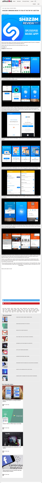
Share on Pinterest (6, 303)
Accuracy (36, 308)
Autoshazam (9, 310)
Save (29, 309)
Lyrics (29, 308)
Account (23, 310)
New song (37, 310)
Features (19, 309)
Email (37, 309)
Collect (12, 308)
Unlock (22, 309)
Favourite (8, 308)
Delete (18, 308)
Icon (5, 310)
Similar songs (25, 308)
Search (21, 308)
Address (34, 309)
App (31, 309)
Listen (6, 309)
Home (3, 8)
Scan (27, 309)
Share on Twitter (6, 300)
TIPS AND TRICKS (25, 1)
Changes (12, 309)
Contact (32, 1)
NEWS (14, 1)
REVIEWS (19, 1)
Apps (5, 8)
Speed (3, 309)
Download (30, 310)
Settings (15, 309)
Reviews (8, 8)
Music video (32, 308)
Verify (3, 310)
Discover (15, 308)
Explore (27, 310)
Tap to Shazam (14, 310)
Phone (9, 309)
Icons (25, 309)
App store (34, 310)
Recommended (19, 310)
